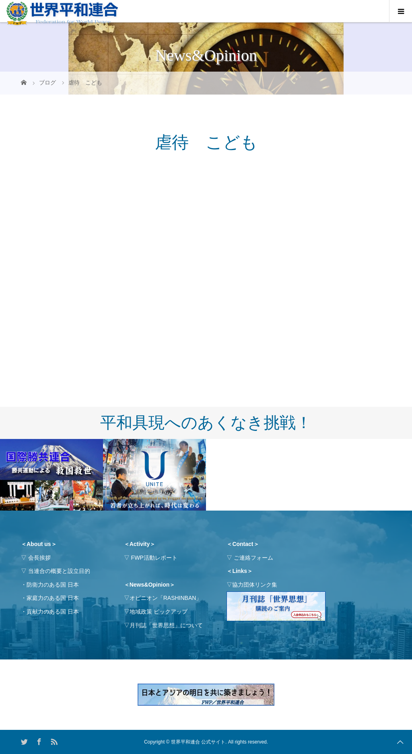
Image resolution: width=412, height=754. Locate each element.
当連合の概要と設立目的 (59, 571)
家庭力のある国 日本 (53, 598)
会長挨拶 (39, 557)
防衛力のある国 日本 (53, 584)
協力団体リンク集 (254, 584)
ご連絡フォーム (253, 557)
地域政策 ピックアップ (158, 611)
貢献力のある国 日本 (53, 611)
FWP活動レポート (154, 557)
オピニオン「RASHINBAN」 (166, 598)
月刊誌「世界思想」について (166, 625)
